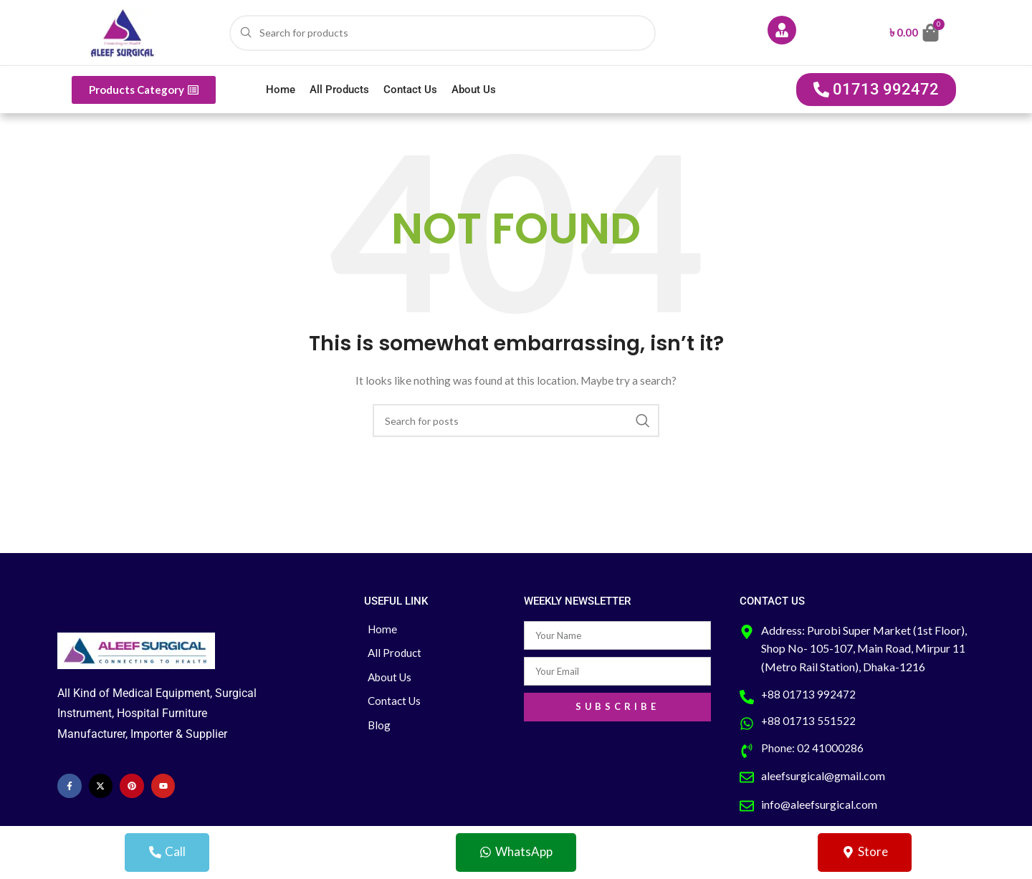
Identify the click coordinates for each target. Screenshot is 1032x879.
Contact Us (410, 89)
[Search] (442, 33)
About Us (474, 89)
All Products (339, 89)
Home (280, 89)
